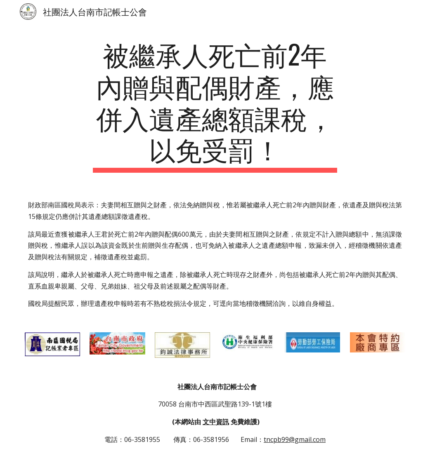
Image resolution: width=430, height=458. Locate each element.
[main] (215, 105)
